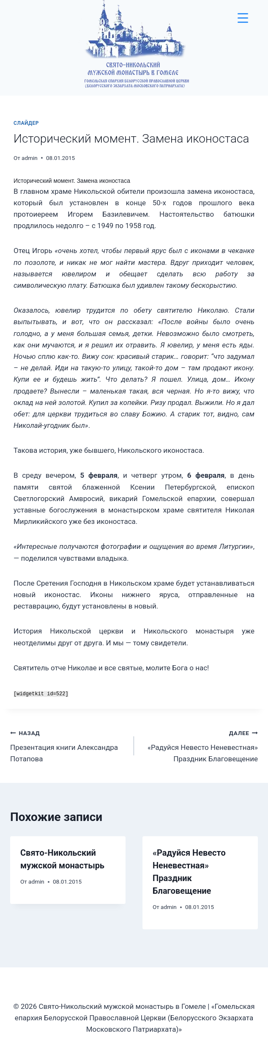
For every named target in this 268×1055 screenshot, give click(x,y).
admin (30, 157)
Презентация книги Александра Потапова (68, 745)
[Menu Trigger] (242, 18)
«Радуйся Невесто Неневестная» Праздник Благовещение (199, 745)
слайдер (26, 123)
